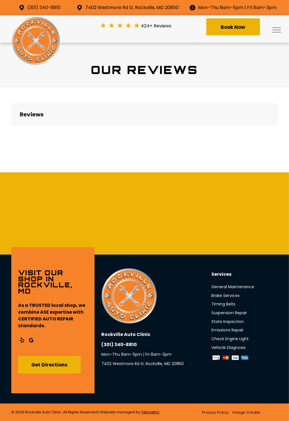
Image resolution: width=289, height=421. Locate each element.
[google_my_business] (31, 341)
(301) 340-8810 (43, 7)
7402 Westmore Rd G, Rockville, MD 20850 (132, 7)
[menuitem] (217, 412)
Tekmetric (150, 412)
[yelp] (22, 341)
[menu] (276, 30)
